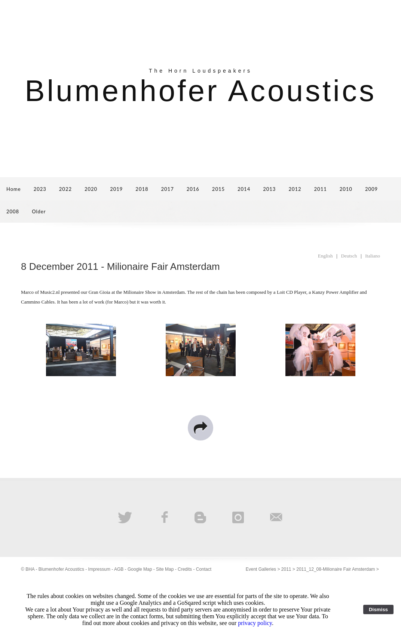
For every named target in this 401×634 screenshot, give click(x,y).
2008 (12, 211)
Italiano (372, 256)
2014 (244, 189)
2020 (91, 189)
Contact (203, 569)
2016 (193, 189)
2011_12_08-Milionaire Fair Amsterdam (335, 569)
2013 (269, 189)
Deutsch (349, 256)
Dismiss (378, 609)
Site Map (165, 569)
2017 (167, 189)
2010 (346, 189)
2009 (371, 189)
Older (39, 211)
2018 (141, 189)
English (325, 256)
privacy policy (255, 623)
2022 (65, 189)
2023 (40, 189)
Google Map (140, 569)
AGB (118, 569)
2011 (320, 189)
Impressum (99, 569)
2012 (294, 189)
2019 (116, 189)
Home (13, 189)
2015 (218, 189)
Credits (185, 569)
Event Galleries (261, 569)
